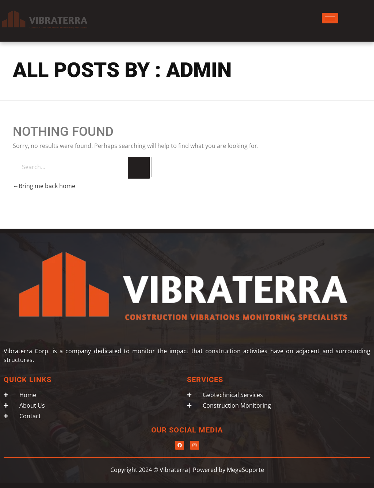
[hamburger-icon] (330, 18)
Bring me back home (44, 186)
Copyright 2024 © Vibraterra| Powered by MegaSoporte (187, 470)
